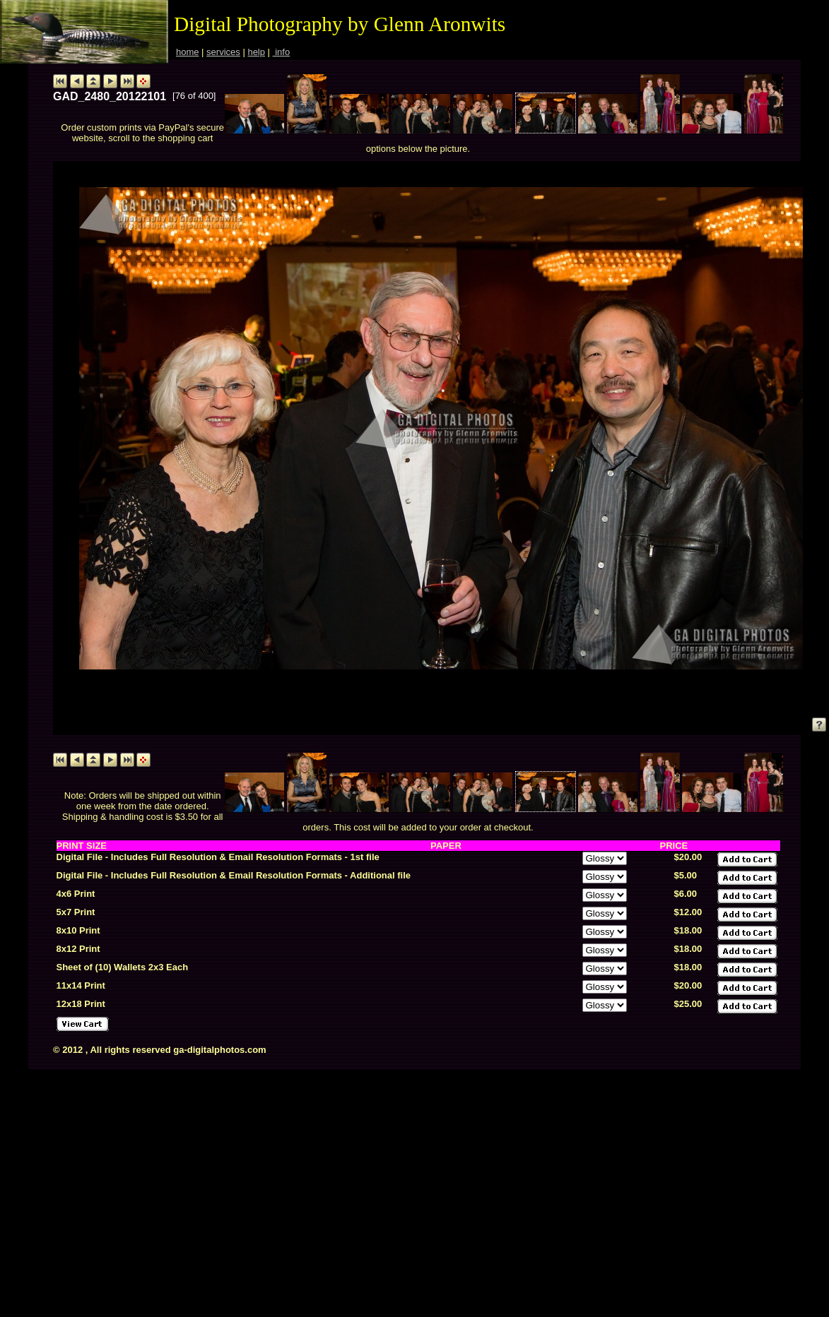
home (187, 52)
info (281, 52)
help (256, 52)
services (223, 52)
